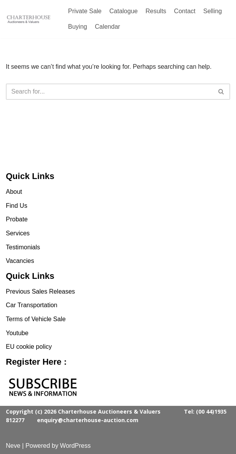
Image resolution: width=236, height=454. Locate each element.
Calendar (107, 26)
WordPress (75, 445)
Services (18, 233)
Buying (77, 26)
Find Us (16, 205)
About (14, 191)
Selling (212, 11)
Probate (17, 219)
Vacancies (20, 260)
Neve (13, 445)
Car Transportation (32, 305)
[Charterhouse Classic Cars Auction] (29, 19)
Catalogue (123, 11)
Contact (185, 11)
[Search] (109, 91)
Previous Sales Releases (40, 291)
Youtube (17, 333)
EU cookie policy (29, 346)
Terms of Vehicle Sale (36, 319)
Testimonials (23, 247)
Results (155, 11)
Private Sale (84, 11)
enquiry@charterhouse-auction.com (87, 420)
